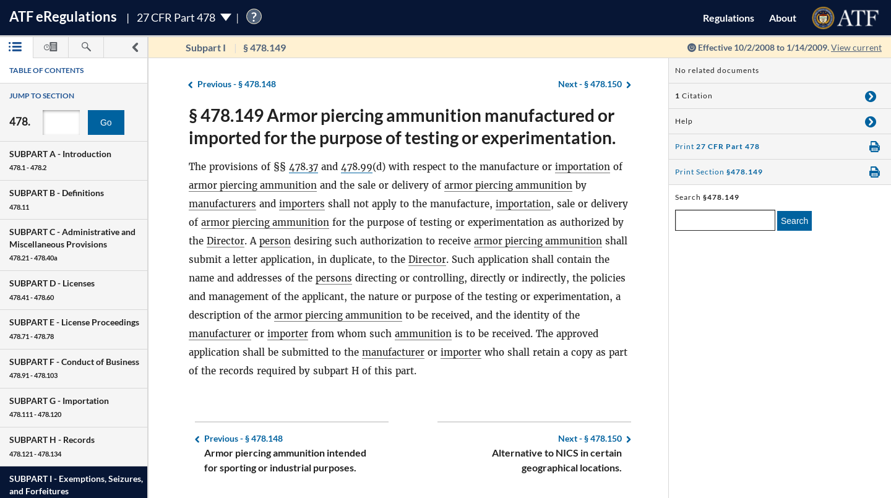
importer (289, 334)
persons (334, 278)
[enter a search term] (725, 220)
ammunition (425, 334)
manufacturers (223, 204)
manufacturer (220, 334)
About (782, 18)
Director (225, 241)
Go (106, 122)
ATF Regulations (63, 16)
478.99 (359, 167)
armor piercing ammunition (254, 185)
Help (684, 121)
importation (585, 167)
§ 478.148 (236, 84)
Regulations (728, 18)
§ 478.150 (590, 84)
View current (856, 47)
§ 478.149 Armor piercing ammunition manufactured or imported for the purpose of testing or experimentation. (402, 126)
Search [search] (794, 221)
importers (303, 204)
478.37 (304, 167)
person (275, 241)
